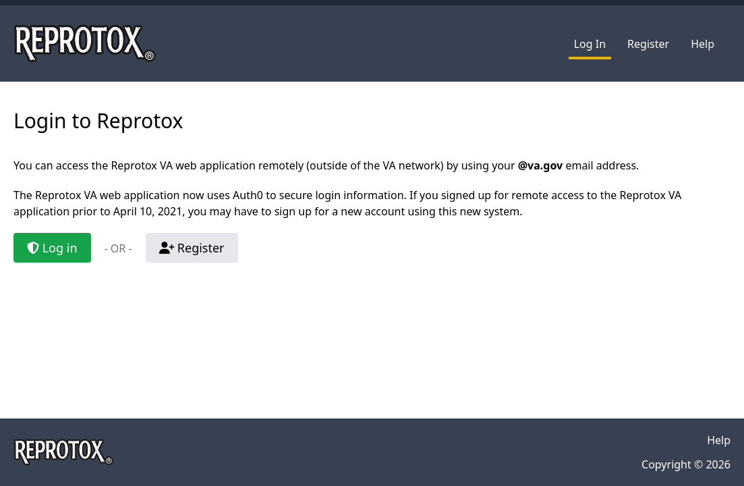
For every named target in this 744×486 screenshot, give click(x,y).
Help (702, 43)
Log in (52, 248)
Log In (590, 43)
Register (648, 43)
